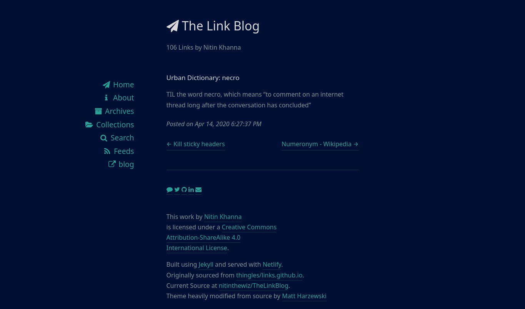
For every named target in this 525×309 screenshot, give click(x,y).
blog (120, 164)
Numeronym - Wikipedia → (320, 144)
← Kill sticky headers (196, 144)
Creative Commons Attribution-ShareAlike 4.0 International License (222, 237)
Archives (113, 111)
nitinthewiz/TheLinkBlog (253, 285)
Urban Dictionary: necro (203, 77)
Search (116, 137)
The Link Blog (213, 25)
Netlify (272, 264)
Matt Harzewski (304, 296)
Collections (109, 124)
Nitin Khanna (223, 216)
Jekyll (206, 264)
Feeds (118, 151)
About (118, 97)
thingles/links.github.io (269, 275)
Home (118, 84)
